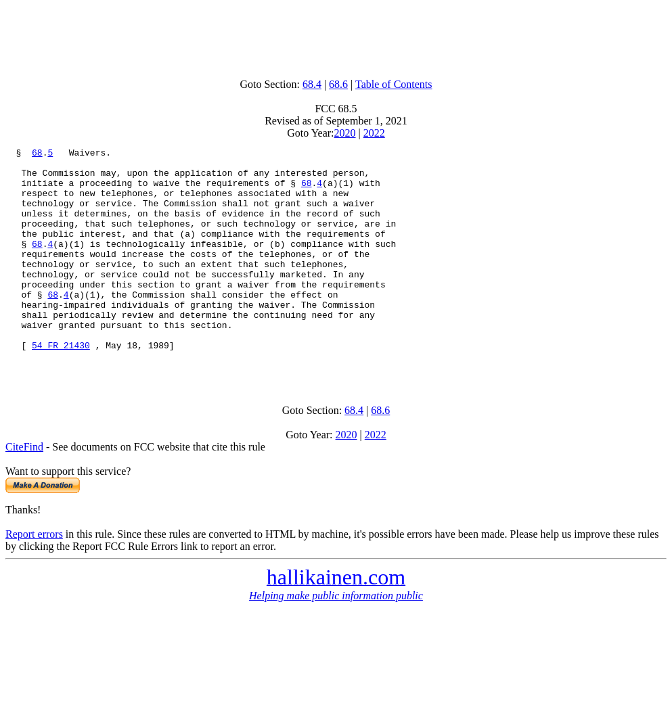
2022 (374, 133)
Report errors (34, 578)
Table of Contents (393, 84)
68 (37, 154)
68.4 (312, 84)
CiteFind (24, 491)
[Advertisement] (336, 35)
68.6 (338, 84)
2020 (345, 133)
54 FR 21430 (61, 385)
